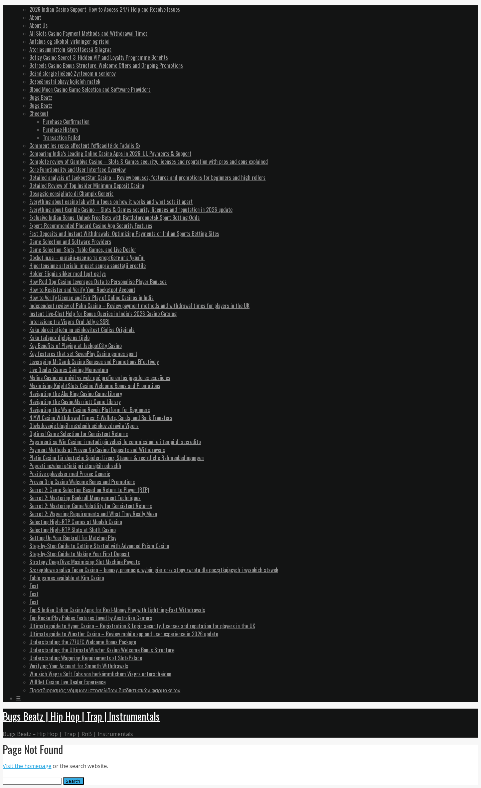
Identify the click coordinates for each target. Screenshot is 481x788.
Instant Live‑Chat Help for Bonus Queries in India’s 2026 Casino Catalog (103, 314)
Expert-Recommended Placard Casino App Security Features (90, 226)
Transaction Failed (61, 137)
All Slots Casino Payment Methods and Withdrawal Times (88, 33)
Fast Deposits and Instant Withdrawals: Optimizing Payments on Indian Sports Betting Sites (124, 234)
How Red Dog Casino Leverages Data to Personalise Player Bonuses (98, 282)
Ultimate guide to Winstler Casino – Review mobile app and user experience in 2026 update (123, 634)
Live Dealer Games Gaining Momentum (68, 370)
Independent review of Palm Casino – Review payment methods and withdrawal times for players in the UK (139, 306)
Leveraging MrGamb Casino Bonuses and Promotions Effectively (94, 362)
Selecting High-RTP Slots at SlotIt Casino (72, 530)
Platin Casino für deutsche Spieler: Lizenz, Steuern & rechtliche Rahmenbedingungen (116, 458)
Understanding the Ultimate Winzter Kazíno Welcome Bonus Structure (101, 650)
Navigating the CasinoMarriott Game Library (75, 402)
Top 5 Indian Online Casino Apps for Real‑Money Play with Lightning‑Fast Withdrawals (117, 610)
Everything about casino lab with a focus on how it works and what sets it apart (111, 202)
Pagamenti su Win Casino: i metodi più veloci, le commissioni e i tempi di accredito (115, 442)
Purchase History (60, 129)
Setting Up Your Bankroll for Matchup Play (72, 538)
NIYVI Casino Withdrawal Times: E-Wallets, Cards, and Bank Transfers (100, 418)
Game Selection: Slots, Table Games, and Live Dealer (82, 250)
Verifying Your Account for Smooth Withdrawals (78, 666)
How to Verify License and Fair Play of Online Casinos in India (91, 298)
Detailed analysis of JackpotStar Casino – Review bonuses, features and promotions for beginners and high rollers (147, 177)
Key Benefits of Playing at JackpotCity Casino (75, 346)
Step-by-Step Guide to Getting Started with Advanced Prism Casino (99, 546)
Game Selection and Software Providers (70, 242)
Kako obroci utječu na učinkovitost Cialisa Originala (82, 330)
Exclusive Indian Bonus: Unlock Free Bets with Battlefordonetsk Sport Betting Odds (114, 218)
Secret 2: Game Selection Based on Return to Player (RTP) (89, 490)
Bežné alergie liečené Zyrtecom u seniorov (72, 73)
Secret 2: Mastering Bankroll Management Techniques (85, 498)
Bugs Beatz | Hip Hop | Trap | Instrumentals (81, 716)
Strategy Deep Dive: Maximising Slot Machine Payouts (84, 562)
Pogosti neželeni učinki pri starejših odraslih (75, 466)
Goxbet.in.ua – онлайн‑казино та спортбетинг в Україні (87, 258)
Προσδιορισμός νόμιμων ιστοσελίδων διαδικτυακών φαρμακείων (104, 690)
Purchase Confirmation (66, 121)
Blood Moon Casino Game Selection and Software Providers (90, 89)
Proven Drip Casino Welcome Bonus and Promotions (82, 482)
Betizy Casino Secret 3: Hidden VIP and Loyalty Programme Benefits (98, 57)
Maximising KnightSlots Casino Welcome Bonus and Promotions (94, 386)
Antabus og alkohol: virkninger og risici (69, 41)
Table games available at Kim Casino (66, 578)
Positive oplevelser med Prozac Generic (69, 474)
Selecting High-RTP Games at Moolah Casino (75, 522)
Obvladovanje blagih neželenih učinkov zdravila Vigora (84, 426)
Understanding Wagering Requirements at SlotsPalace (85, 658)
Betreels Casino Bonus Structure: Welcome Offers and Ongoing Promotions (106, 65)
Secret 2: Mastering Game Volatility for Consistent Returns (90, 506)
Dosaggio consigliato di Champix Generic (71, 193)
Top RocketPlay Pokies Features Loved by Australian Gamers (90, 618)
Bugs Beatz (40, 97)
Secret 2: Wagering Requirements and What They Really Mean (93, 514)
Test (33, 586)
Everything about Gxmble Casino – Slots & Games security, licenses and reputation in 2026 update (130, 210)
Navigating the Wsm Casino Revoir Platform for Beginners (89, 410)
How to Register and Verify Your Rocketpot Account (82, 290)
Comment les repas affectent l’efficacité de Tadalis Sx (84, 145)
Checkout (38, 113)
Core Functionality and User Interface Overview (77, 169)
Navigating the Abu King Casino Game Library (75, 394)
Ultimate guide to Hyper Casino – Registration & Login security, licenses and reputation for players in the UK (142, 626)
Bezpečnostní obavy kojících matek (64, 81)
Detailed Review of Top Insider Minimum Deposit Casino (86, 185)
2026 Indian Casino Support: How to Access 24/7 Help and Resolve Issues (104, 9)
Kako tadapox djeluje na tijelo (59, 338)
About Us (38, 25)
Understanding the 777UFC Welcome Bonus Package (82, 642)
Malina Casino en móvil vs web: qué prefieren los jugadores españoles (99, 378)
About (35, 17)
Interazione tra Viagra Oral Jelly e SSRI (69, 322)
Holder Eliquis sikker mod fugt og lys (67, 274)
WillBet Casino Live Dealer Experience (67, 682)
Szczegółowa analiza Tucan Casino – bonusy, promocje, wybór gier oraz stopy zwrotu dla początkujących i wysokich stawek (153, 570)
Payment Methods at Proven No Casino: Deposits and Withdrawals (97, 450)
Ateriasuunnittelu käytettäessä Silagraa (70, 49)
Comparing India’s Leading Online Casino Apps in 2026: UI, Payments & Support (110, 153)
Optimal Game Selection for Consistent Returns (78, 434)
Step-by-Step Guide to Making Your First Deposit (79, 554)
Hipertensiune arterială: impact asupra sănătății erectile (87, 266)
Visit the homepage (27, 766)
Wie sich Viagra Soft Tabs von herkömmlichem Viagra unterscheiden (100, 674)
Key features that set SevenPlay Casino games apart (83, 354)
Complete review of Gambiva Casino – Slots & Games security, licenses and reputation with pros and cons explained (148, 161)
